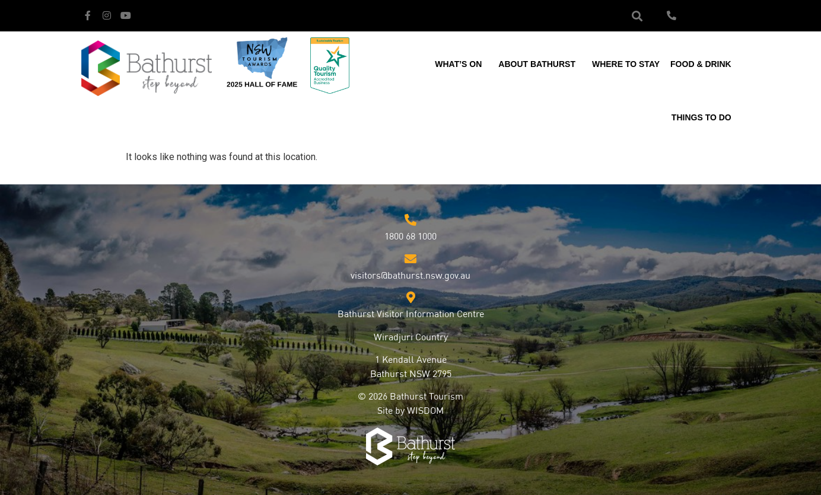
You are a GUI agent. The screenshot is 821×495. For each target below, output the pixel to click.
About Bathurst (539, 64)
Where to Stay (626, 64)
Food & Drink (703, 64)
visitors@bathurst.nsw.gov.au (410, 276)
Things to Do (704, 117)
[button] (637, 15)
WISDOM (425, 411)
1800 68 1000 (410, 237)
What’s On (461, 64)
